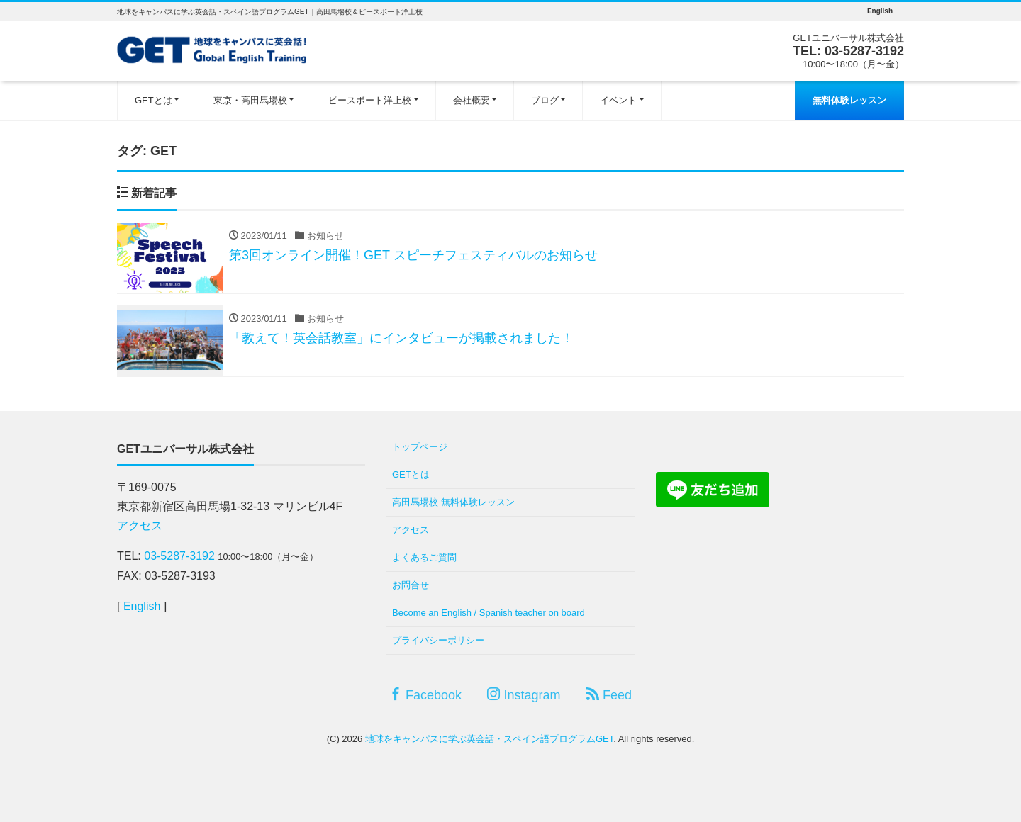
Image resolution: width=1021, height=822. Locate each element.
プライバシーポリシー (438, 640)
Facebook (425, 694)
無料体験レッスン (849, 100)
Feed (609, 694)
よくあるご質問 (424, 557)
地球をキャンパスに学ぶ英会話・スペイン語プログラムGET (489, 738)
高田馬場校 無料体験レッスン (453, 502)
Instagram (523, 694)
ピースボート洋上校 (369, 100)
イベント (618, 100)
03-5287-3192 (864, 51)
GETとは (153, 100)
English (880, 11)
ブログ (545, 100)
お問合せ (410, 585)
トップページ (419, 446)
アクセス (139, 525)
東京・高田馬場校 (250, 100)
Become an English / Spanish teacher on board (488, 612)
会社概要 (471, 100)
